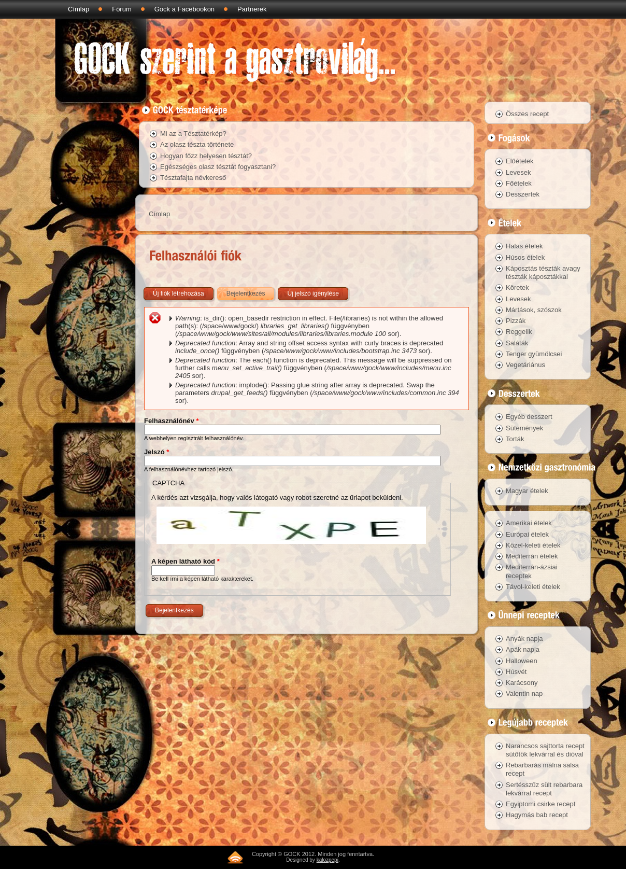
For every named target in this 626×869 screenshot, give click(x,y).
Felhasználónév (171, 421)
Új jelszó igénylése (312, 293)
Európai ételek (527, 534)
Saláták (517, 343)
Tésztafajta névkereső (193, 177)
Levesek (518, 172)
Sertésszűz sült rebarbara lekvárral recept (544, 789)
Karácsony (521, 682)
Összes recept (527, 114)
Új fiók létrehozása (178, 293)
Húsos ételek (525, 257)
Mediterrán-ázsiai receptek (532, 571)
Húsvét (516, 672)
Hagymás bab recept (537, 815)
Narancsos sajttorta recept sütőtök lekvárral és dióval (545, 750)
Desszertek (522, 194)
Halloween (521, 661)
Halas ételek (524, 246)
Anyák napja (524, 638)
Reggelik (519, 331)
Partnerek (251, 9)
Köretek (517, 287)
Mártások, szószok (534, 310)
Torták (515, 439)
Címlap (78, 9)
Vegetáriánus (525, 365)
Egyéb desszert (529, 417)
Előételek (519, 161)
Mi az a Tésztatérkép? (193, 133)
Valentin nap (524, 693)
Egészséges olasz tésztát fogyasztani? (218, 167)
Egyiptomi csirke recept (540, 804)
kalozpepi (327, 860)
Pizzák (515, 321)
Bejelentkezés (251, 291)
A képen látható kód (185, 561)
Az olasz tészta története (197, 144)
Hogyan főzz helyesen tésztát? (206, 156)
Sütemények (524, 428)
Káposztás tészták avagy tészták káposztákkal (543, 272)
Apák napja (522, 649)
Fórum (122, 9)
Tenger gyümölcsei (534, 354)
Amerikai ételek (529, 523)
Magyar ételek (527, 491)
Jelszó (156, 452)
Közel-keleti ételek (533, 545)
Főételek (519, 183)
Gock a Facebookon (184, 9)
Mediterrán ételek (532, 556)
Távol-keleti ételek (533, 587)
